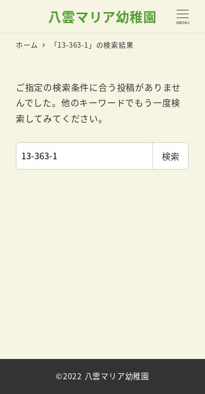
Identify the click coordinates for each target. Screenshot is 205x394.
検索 (170, 156)
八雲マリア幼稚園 (102, 16)
